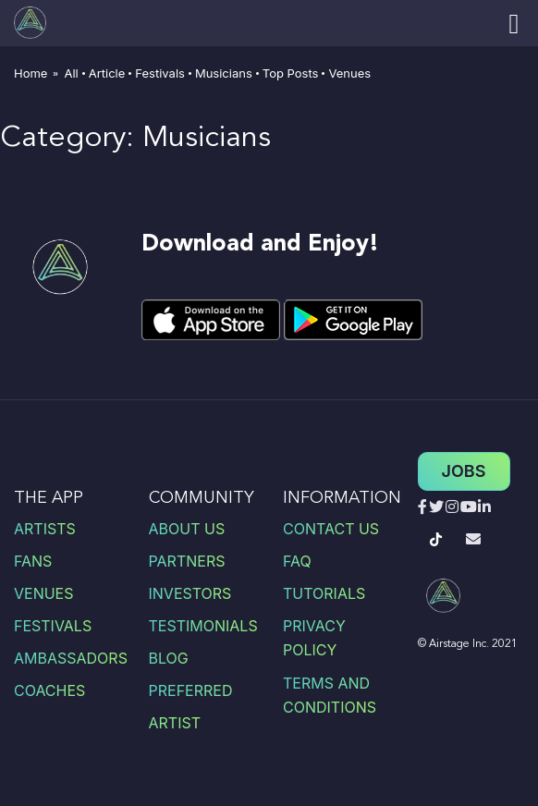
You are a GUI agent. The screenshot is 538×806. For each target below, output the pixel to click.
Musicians (223, 73)
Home (30, 73)
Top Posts (291, 73)
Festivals (160, 73)
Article (107, 73)
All (71, 73)
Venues (349, 73)
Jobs (464, 471)
